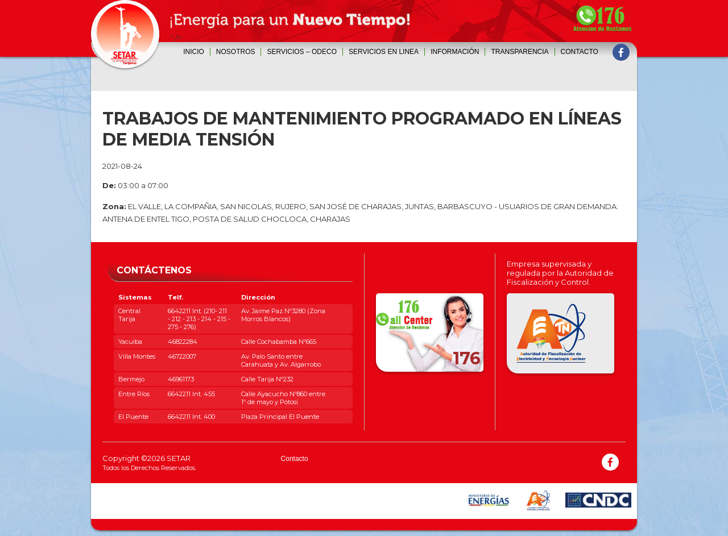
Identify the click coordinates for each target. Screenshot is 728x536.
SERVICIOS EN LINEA (384, 52)
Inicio (193, 52)
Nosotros (235, 52)
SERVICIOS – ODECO (301, 52)
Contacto (579, 52)
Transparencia (519, 52)
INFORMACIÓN (455, 52)
